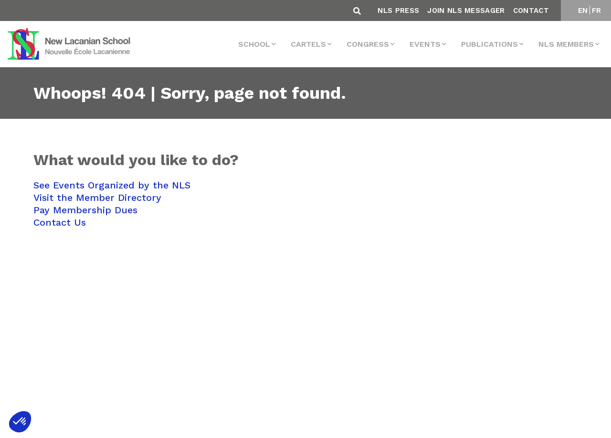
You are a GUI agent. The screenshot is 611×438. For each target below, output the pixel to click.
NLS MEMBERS (566, 44)
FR (596, 10)
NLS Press (398, 10)
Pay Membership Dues (85, 210)
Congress (368, 44)
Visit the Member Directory (97, 197)
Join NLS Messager (466, 10)
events (425, 44)
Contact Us (59, 222)
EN (583, 10)
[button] (20, 421)
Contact (531, 10)
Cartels (308, 44)
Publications (489, 44)
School (254, 44)
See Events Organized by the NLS (111, 185)
